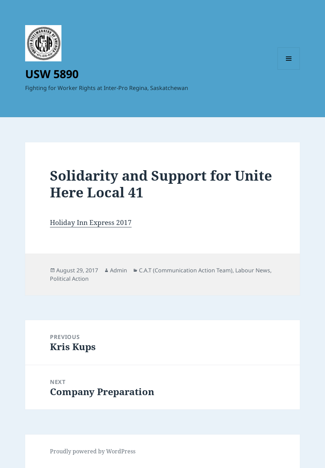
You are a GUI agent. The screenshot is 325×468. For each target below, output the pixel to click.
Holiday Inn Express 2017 (91, 222)
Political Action (69, 278)
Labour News (252, 270)
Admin (118, 270)
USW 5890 (52, 73)
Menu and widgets (289, 69)
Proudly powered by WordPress (92, 451)
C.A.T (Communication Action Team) (185, 270)
